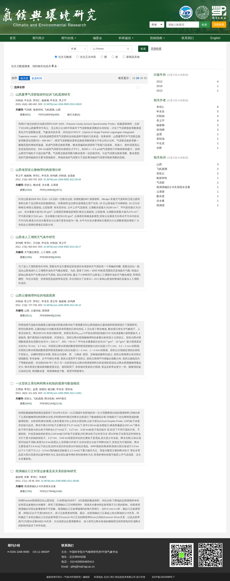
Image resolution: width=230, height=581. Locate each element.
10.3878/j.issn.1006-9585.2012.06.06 (62, 179)
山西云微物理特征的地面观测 (35, 295)
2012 (159, 81)
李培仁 (36, 100)
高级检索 (219, 24)
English (215, 38)
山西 (159, 164)
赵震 (35, 389)
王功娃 (36, 242)
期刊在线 (68, 38)
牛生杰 (28, 100)
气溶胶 (160, 182)
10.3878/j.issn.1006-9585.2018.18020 (62, 104)
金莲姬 (71, 175)
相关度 (24, 78)
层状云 (160, 173)
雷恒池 (69, 389)
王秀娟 (19, 389)
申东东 (54, 100)
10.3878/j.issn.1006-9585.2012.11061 (62, 393)
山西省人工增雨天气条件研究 (35, 237)
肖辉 (26, 477)
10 (133, 78)
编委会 (97, 38)
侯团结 (43, 389)
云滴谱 (160, 191)
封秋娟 (19, 100)
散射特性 (161, 178)
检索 (143, 48)
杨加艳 (19, 477)
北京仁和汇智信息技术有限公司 (120, 577)
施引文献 (72, 114)
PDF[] (46, 114)
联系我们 (188, 38)
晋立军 (54, 301)
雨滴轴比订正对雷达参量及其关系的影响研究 (46, 471)
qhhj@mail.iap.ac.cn (83, 566)
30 (141, 78)
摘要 (22, 114)
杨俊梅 (45, 100)
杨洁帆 (51, 389)
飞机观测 (161, 168)
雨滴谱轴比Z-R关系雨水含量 (173, 187)
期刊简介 (38, 38)
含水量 (160, 200)
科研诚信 (126, 38)
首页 (13, 38)
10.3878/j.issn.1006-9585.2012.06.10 (62, 305)
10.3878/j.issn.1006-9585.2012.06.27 (62, 246)
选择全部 (18, 87)
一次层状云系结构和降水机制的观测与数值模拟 (47, 383)
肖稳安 (43, 477)
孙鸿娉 (54, 175)
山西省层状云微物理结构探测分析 (38, 169)
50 (145, 78)
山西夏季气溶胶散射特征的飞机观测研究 (43, 94)
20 (137, 78)
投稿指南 (157, 38)
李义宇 (62, 100)
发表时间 (37, 78)
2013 (159, 90)
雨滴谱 (160, 205)
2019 (159, 86)
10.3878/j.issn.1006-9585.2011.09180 (60, 481)
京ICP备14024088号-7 (163, 577)
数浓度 (160, 196)
